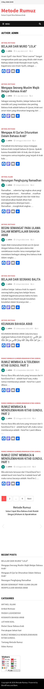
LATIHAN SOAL (7, 621)
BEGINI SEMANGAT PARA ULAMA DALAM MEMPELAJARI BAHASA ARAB (20, 231)
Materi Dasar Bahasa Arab (12, 626)
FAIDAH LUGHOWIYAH (11, 613)
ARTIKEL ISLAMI (7, 177)
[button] (3, 525)
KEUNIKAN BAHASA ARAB (16, 324)
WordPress (5, 685)
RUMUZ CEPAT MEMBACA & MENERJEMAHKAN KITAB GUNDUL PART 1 (22, 458)
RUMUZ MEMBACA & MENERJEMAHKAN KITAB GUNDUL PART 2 (22, 410)
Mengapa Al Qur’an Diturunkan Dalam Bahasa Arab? (19, 134)
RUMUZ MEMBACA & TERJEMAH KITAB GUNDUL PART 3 (20, 363)
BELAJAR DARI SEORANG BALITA (20, 279)
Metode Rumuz (18, 10)
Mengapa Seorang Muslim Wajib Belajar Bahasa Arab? (20, 89)
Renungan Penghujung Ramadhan (21, 180)
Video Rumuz (7, 646)
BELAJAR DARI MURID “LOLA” (18, 46)
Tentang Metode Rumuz (12, 642)
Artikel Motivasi (8, 43)
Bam (15, 685)
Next (29, 498)
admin (10, 51)
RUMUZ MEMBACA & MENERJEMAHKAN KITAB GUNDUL (21, 358)
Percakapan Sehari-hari (11, 630)
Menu (6, 24)
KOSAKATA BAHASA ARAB (12, 617)
